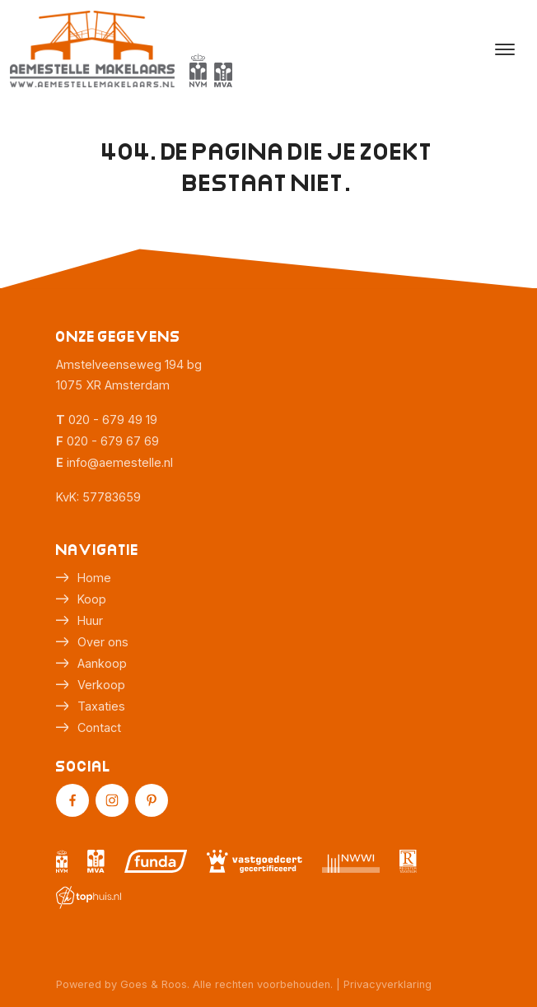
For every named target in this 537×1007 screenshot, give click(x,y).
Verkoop (101, 685)
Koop (91, 599)
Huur (90, 620)
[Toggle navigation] (504, 49)
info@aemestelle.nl (120, 462)
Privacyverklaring (387, 984)
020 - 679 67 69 (113, 441)
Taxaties (101, 706)
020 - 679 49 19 (112, 420)
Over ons (102, 642)
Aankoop (102, 663)
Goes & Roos (153, 984)
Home (94, 578)
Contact (99, 727)
